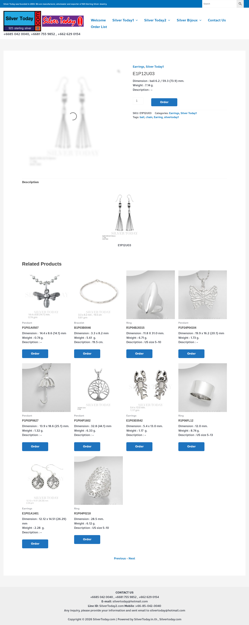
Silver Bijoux (189, 20)
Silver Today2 (157, 20)
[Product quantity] (138, 100)
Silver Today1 (125, 20)
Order (164, 102)
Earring (158, 117)
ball (142, 117)
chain (149, 117)
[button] (136, 20)
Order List (99, 26)
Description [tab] (30, 182)
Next (132, 558)
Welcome (98, 20)
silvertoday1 (171, 117)
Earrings (138, 67)
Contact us (217, 20)
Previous (120, 558)
